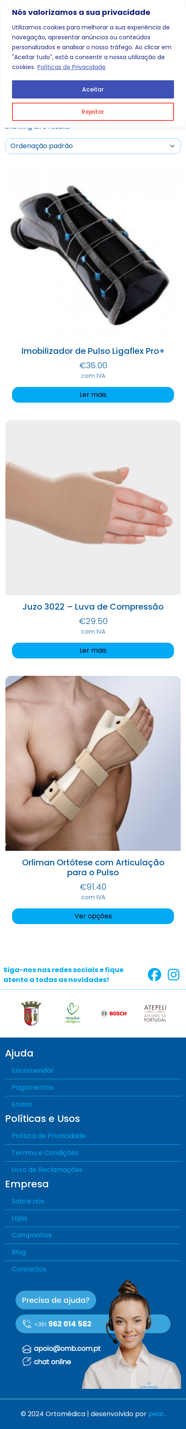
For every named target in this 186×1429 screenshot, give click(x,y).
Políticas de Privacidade (71, 67)
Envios (22, 1104)
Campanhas (32, 1235)
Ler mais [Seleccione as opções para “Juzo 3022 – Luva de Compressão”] (93, 650)
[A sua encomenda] (93, 146)
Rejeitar (93, 112)
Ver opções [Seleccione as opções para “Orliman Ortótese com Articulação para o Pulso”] (93, 916)
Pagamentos (32, 1087)
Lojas (19, 1218)
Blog (19, 1252)
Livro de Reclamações (47, 1169)
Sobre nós (28, 1201)
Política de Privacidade (49, 1136)
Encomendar (33, 1070)
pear (156, 1414)
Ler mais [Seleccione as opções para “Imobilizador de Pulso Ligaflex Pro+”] (93, 394)
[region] (93, 64)
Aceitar (93, 89)
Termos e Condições (45, 1153)
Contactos (29, 1269)
